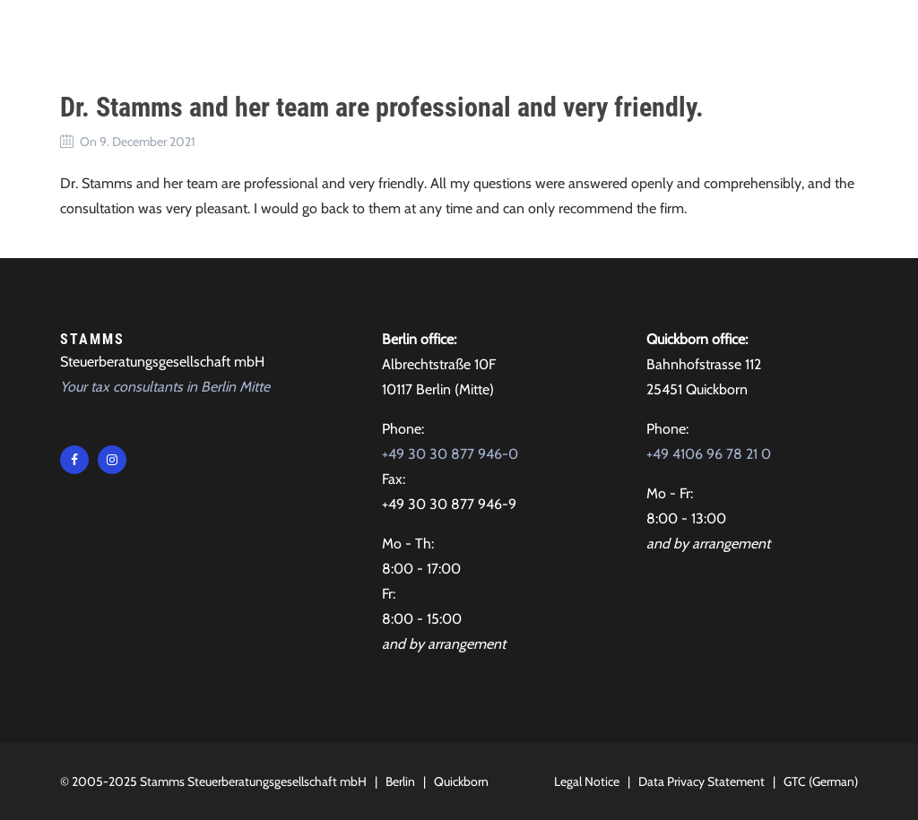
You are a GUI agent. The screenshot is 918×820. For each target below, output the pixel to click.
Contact (629, 35)
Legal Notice (586, 781)
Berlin (400, 781)
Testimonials (525, 35)
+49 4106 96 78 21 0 (708, 453)
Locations (722, 35)
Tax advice (320, 35)
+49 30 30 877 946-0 (450, 453)
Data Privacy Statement (701, 781)
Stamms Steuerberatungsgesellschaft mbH (253, 781)
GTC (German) (821, 781)
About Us (418, 35)
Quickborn (461, 781)
